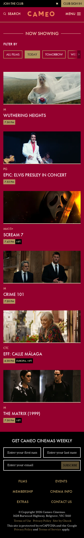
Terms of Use (22, 520)
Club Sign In (72, 4)
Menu (73, 14)
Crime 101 (13, 294)
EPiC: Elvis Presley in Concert (35, 175)
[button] (79, 54)
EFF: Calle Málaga (22, 354)
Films (22, 481)
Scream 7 (13, 235)
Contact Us (61, 501)
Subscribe (70, 465)
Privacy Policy (42, 520)
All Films (12, 54)
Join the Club (13, 4)
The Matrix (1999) (21, 413)
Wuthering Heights (24, 115)
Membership (23, 491)
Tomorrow (54, 54)
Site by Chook (62, 520)
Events (61, 481)
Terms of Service (50, 529)
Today (32, 54)
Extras (22, 501)
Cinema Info (61, 491)
